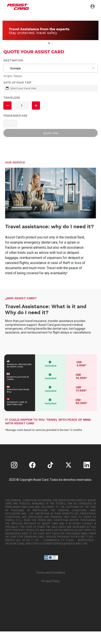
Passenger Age (15, 115)
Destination (13, 60)
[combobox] (51, 68)
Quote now (50, 133)
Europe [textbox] (15, 68)
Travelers (11, 97)
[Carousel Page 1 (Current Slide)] (49, 43)
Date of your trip (17, 82)
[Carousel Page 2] (52, 43)
